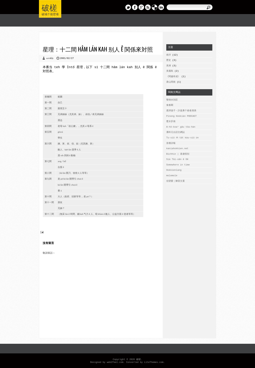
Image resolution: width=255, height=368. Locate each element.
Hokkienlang (174, 170)
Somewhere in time (178, 164)
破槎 (49, 7)
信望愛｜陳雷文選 (175, 181)
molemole (171, 175)
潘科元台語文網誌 (175, 132)
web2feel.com (115, 362)
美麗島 (169, 71)
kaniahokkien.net (177, 148)
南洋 (168, 55)
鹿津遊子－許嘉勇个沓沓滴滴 (181, 110)
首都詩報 (170, 143)
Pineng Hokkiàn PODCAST (181, 116)
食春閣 (169, 105)
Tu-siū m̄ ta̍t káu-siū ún (182, 137)
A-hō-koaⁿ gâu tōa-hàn (180, 127)
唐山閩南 (170, 82)
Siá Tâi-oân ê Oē (177, 159)
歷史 (168, 60)
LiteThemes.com (153, 362)
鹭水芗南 (170, 121)
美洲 (168, 65)
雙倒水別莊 (172, 100)
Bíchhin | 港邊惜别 (177, 154)
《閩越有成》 (173, 76)
